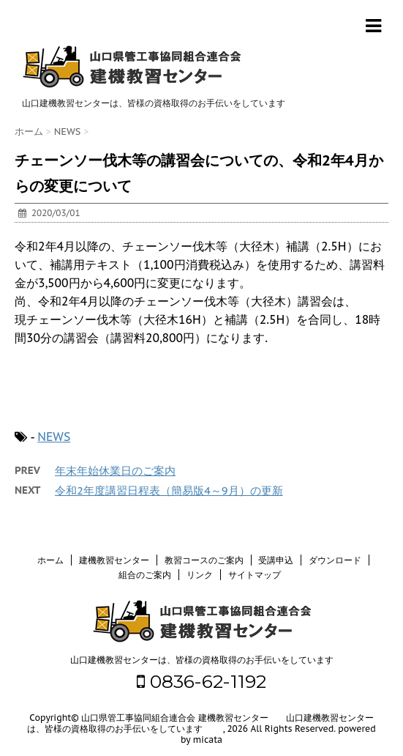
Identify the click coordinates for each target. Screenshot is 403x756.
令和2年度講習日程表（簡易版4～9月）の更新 (169, 490)
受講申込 (275, 560)
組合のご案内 (144, 574)
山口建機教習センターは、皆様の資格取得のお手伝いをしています (202, 659)
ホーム (50, 560)
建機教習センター (114, 560)
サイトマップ (254, 574)
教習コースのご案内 (204, 560)
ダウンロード (335, 560)
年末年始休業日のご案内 (115, 471)
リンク (200, 574)
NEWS (53, 436)
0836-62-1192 (201, 681)
